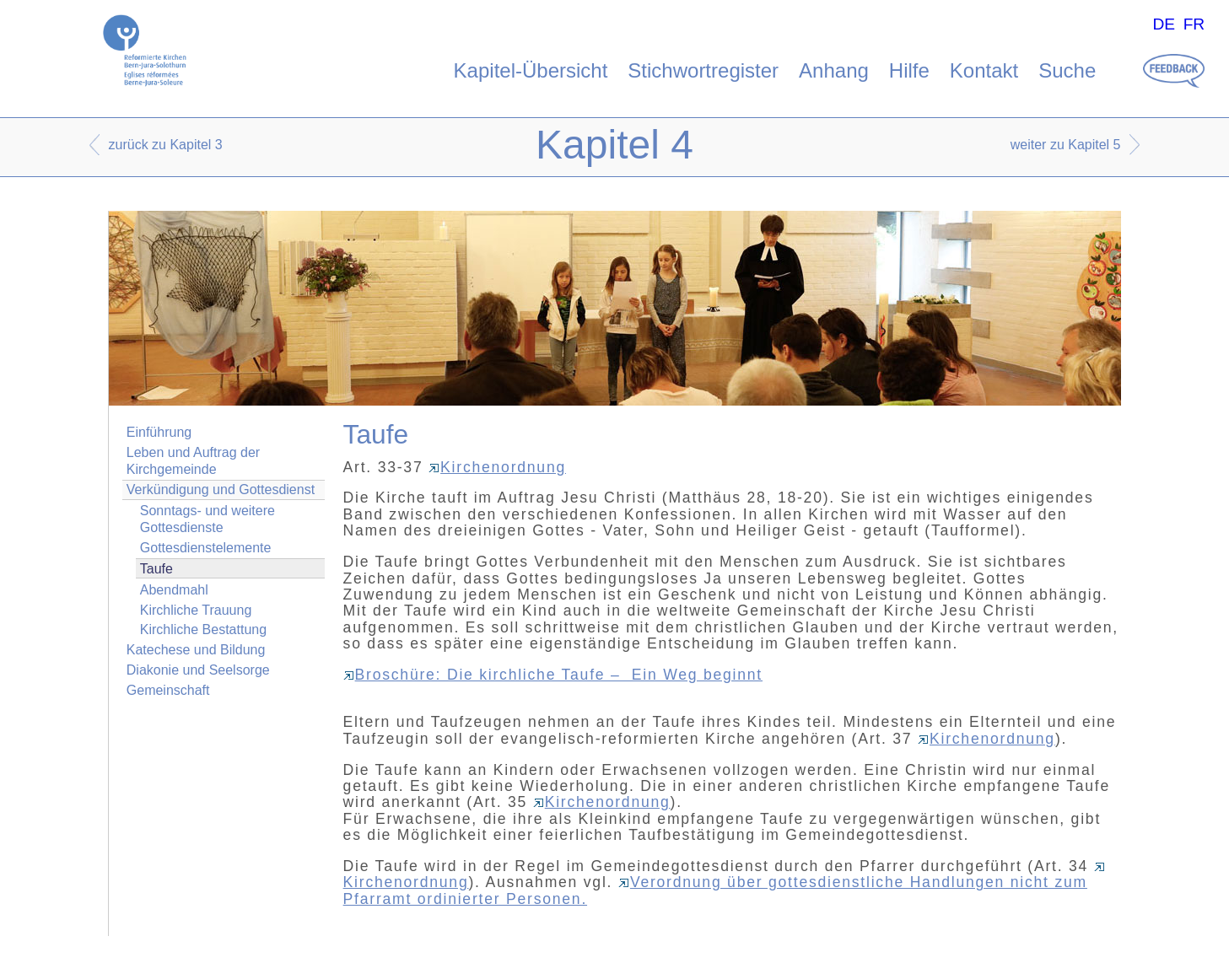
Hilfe (909, 70)
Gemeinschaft (168, 690)
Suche (1067, 70)
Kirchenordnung (497, 467)
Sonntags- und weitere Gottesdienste (207, 518)
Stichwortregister (703, 70)
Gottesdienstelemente (206, 548)
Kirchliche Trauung (196, 610)
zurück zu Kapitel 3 (166, 144)
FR (1194, 24)
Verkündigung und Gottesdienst (221, 489)
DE (1163, 24)
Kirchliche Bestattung (203, 629)
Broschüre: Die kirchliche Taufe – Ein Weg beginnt (553, 674)
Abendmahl (174, 590)
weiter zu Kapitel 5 (1066, 144)
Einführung (159, 432)
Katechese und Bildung (196, 650)
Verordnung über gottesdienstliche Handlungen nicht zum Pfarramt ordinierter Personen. (715, 890)
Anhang (834, 70)
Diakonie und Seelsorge (198, 670)
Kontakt (984, 70)
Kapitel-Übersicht (531, 70)
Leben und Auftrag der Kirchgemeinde (193, 460)
